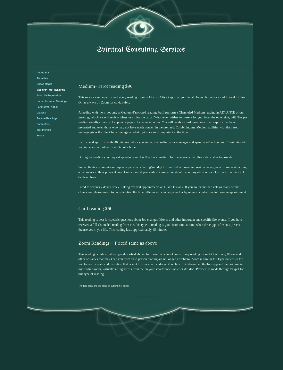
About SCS (43, 72)
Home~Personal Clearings (52, 101)
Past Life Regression (49, 95)
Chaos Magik (44, 84)
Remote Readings (47, 118)
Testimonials (44, 129)
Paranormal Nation (48, 107)
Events (41, 135)
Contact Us (43, 124)
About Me (42, 78)
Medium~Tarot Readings (51, 89)
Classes (41, 112)
